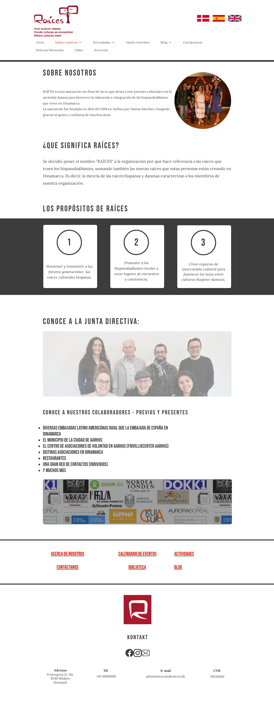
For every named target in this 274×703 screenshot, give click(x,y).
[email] (146, 653)
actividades (184, 554)
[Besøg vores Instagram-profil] (138, 653)
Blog (178, 567)
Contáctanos (67, 567)
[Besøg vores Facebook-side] (129, 653)
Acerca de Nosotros (67, 554)
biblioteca (137, 567)
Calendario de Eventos (137, 554)
